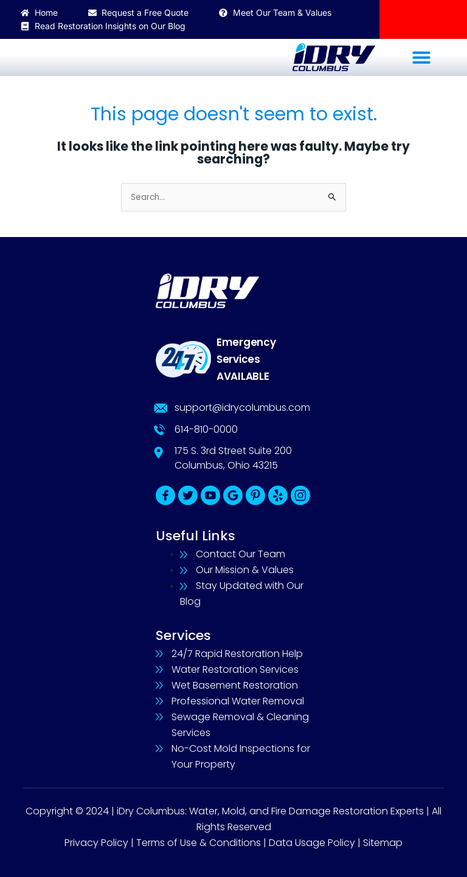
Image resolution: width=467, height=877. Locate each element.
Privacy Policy (96, 843)
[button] (421, 57)
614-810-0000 (206, 429)
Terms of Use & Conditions (198, 843)
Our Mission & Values (245, 570)
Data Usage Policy (312, 843)
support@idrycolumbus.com (242, 407)
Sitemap (383, 843)
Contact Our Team (240, 554)
